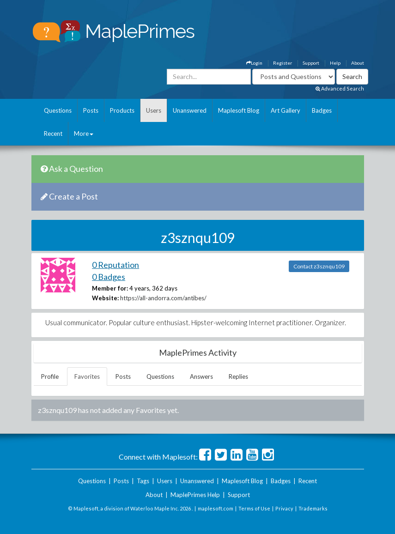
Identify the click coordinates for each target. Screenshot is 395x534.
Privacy (284, 508)
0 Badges (108, 277)
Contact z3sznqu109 (319, 266)
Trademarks (313, 508)
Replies (238, 376)
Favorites (87, 376)
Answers (201, 376)
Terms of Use (254, 508)
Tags (143, 481)
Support (311, 63)
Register (282, 63)
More (83, 133)
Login (254, 63)
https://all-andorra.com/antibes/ (163, 298)
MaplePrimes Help (195, 494)
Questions (58, 110)
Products (122, 110)
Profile (50, 376)
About (357, 63)
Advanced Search (340, 88)
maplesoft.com (215, 508)
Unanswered (190, 110)
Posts (90, 110)
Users (153, 110)
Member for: (110, 288)
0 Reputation (115, 265)
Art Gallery (285, 110)
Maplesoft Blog (238, 110)
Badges (322, 110)
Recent (53, 133)
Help (335, 63)
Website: (105, 298)
